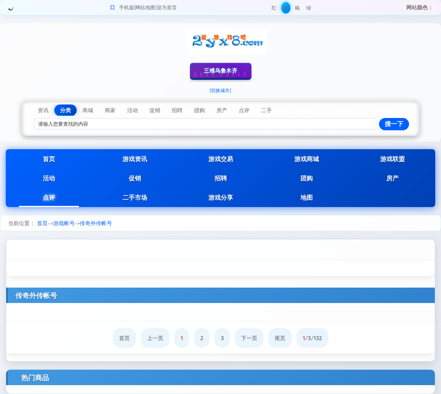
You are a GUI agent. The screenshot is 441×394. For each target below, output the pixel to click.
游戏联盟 (392, 158)
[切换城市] (220, 90)
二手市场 (134, 197)
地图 (306, 197)
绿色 (308, 9)
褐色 (297, 9)
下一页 (249, 338)
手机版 (126, 7)
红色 (274, 9)
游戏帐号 (64, 223)
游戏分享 (220, 197)
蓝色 (285, 9)
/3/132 (312, 338)
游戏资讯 (134, 158)
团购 (306, 178)
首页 (49, 158)
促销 (135, 178)
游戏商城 (306, 158)
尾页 (280, 338)
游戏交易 (220, 158)
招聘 (221, 178)
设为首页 (167, 7)
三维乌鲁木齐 (220, 70)
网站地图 (145, 7)
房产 (392, 178)
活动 (49, 178)
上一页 (155, 338)
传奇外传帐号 (96, 223)
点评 (49, 197)
